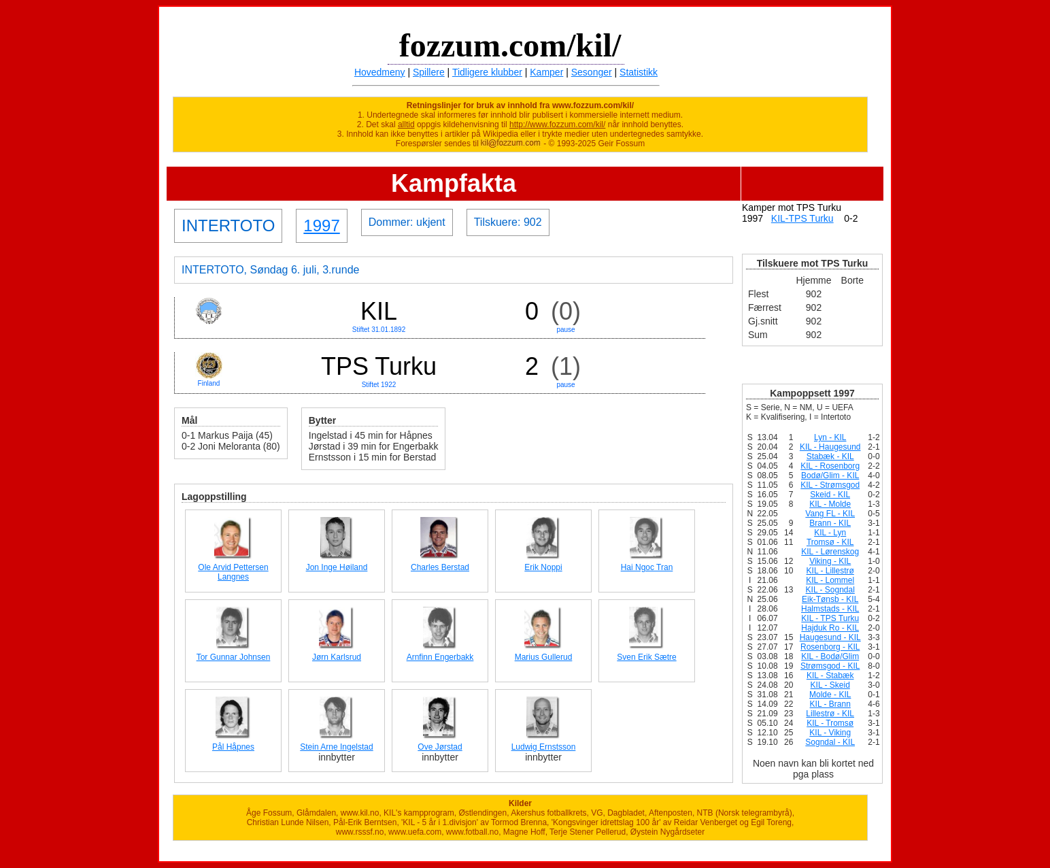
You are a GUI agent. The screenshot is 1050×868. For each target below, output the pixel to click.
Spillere (429, 72)
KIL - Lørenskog (830, 551)
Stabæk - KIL (830, 456)
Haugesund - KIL (830, 637)
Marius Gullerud (544, 657)
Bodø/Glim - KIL (830, 475)
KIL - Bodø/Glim (830, 656)
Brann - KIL (830, 523)
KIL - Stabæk (830, 675)
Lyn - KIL (830, 437)
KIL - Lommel (830, 580)
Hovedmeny (379, 72)
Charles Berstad (440, 567)
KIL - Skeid (830, 685)
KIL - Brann (830, 704)
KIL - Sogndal (830, 590)
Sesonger (591, 72)
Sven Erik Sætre (646, 657)
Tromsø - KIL (830, 542)
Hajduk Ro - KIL (830, 628)
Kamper (546, 72)
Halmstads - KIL (830, 609)
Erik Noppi (543, 567)
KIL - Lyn (830, 532)
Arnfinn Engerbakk (440, 657)
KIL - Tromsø (830, 723)
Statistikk (639, 72)
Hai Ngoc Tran (647, 567)
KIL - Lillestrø (830, 570)
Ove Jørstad (440, 747)
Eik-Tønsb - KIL (830, 599)
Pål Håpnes (233, 747)
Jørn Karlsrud (336, 657)
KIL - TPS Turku (830, 618)
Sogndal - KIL (830, 742)
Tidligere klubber (487, 72)
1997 (321, 225)
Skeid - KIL (830, 494)
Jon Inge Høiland (337, 567)
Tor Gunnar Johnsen (234, 657)
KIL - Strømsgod (830, 485)
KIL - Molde (830, 504)
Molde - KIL (830, 694)
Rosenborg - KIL (830, 647)
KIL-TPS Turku (802, 218)
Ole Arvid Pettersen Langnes (233, 572)
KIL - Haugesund (830, 447)
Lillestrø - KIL (830, 713)
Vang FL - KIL (830, 513)
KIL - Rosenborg (830, 466)
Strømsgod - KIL (830, 666)
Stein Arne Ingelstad (336, 747)
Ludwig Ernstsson (543, 747)
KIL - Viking (830, 732)
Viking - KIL (830, 561)
